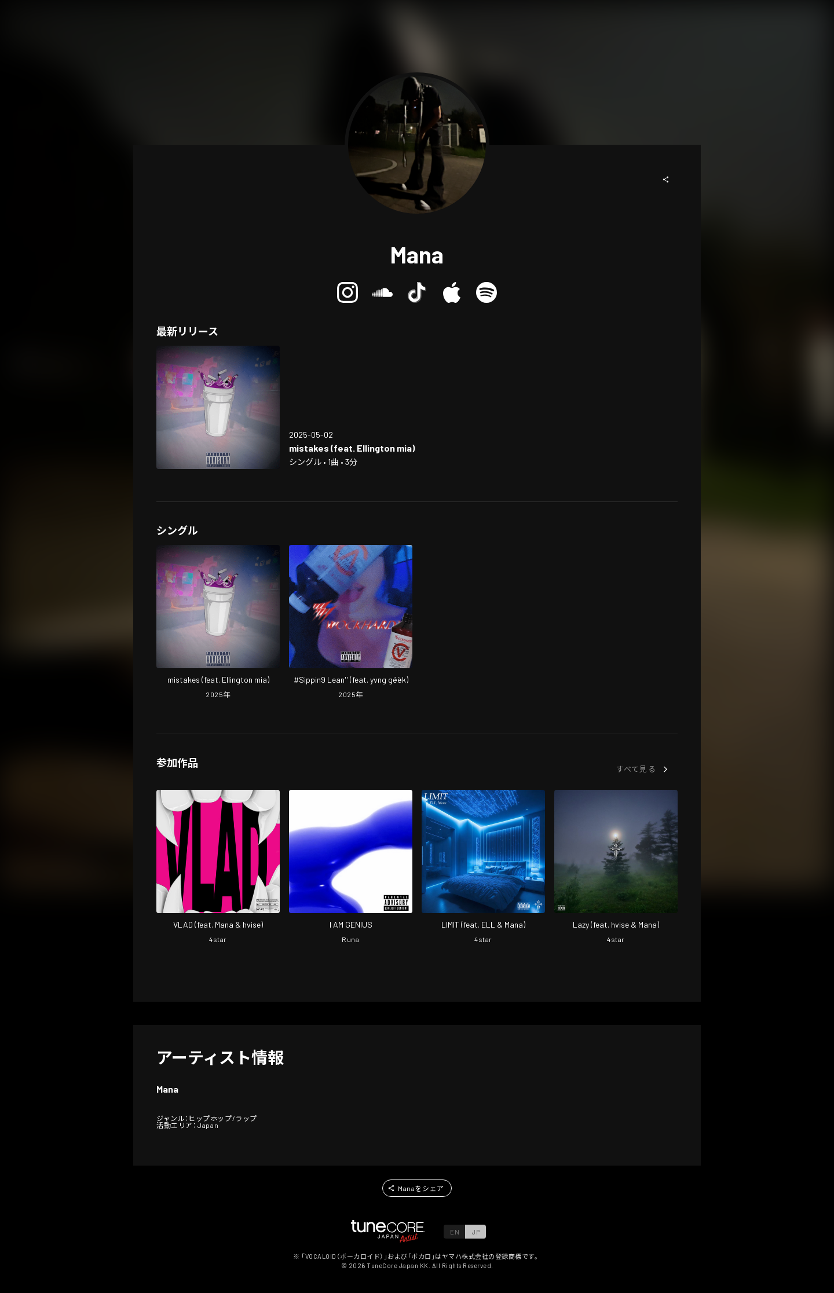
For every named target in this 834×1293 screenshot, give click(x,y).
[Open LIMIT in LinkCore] (483, 868)
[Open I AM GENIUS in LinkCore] (350, 868)
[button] (666, 179)
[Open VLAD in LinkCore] (218, 868)
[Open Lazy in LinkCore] (616, 868)
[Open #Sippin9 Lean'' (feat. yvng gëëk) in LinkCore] (350, 623)
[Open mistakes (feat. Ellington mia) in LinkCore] (218, 407)
